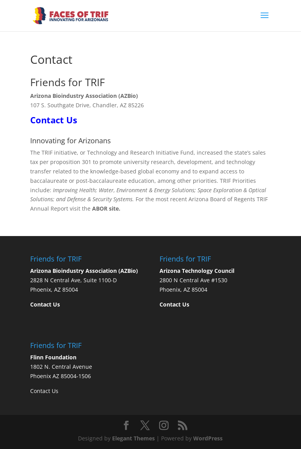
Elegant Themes (133, 438)
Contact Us (44, 391)
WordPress (208, 438)
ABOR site (105, 208)
